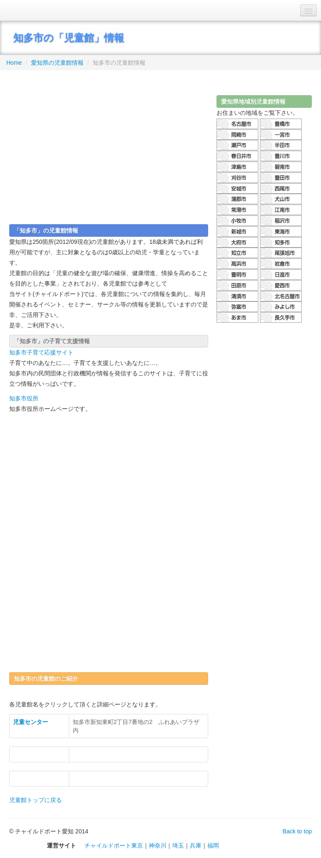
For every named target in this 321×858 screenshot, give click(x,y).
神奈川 (157, 845)
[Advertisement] (108, 144)
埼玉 (178, 845)
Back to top (297, 831)
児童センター (30, 722)
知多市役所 (23, 398)
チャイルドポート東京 (113, 845)
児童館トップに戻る (35, 800)
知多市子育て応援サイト (41, 352)
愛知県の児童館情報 (57, 62)
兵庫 (195, 845)
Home (14, 62)
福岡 (213, 845)
